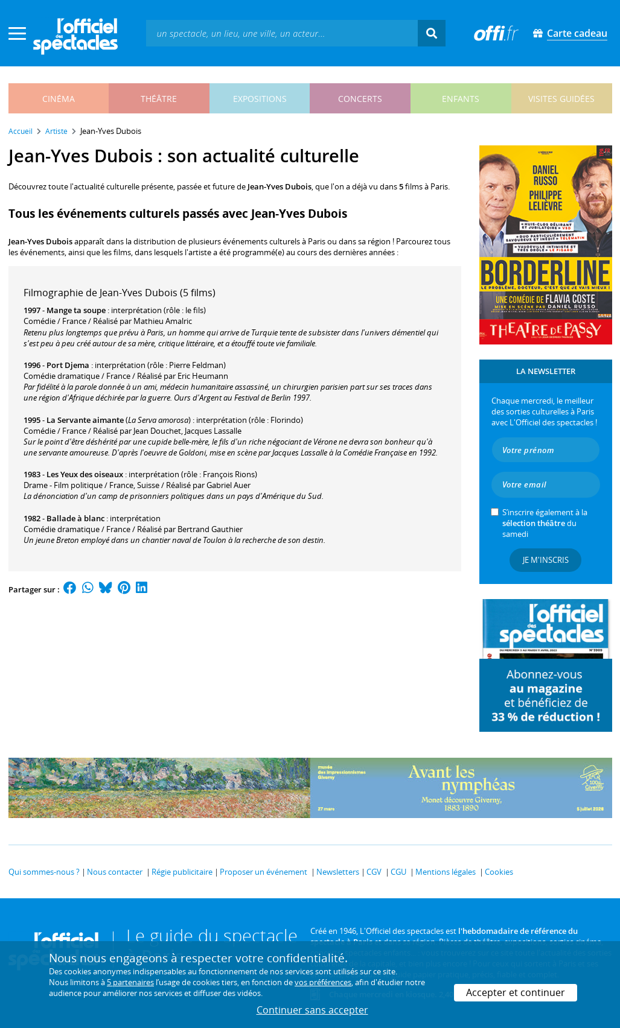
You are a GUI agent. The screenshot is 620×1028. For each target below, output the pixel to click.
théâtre (159, 98)
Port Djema (67, 365)
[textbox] (282, 33)
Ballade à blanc (75, 518)
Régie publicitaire (182, 871)
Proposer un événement (263, 871)
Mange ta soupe (76, 310)
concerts (360, 98)
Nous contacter (114, 871)
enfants (460, 98)
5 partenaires (130, 982)
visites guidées (561, 98)
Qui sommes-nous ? (44, 871)
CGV (374, 871)
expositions (260, 98)
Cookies (499, 871)
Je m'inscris (546, 559)
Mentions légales (445, 871)
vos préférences (323, 982)
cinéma (58, 98)
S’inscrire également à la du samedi (544, 523)
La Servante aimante (85, 419)
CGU (398, 871)
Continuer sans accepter (312, 1010)
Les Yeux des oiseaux (84, 474)
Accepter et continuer (515, 992)
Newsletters (337, 871)
